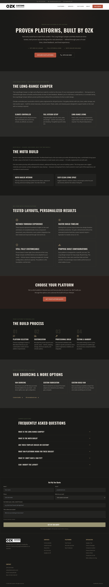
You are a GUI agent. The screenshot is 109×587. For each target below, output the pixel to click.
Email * (57, 486)
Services (71, 6)
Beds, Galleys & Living (91, 558)
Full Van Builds (47, 543)
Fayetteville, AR (67, 1)
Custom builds (18, 397)
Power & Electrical (90, 550)
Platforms (61, 6)
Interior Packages (90, 545)
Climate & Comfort (90, 548)
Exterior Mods (89, 553)
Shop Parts (46, 548)
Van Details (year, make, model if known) (13, 502)
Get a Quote (97, 6)
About (88, 6)
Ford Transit (68, 543)
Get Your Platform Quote (54, 299)
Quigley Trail (89, 543)
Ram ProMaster (69, 548)
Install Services (47, 545)
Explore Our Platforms (45, 55)
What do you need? (59, 494)
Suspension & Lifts (90, 555)
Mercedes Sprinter (69, 545)
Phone (5, 494)
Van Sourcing (47, 550)
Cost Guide (80, 6)
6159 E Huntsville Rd (11, 572)
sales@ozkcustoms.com (54, 1)
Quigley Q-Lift (47, 553)
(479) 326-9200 (41, 1)
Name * (5, 486)
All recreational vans (32, 397)
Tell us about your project (9, 509)
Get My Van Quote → (54, 525)
